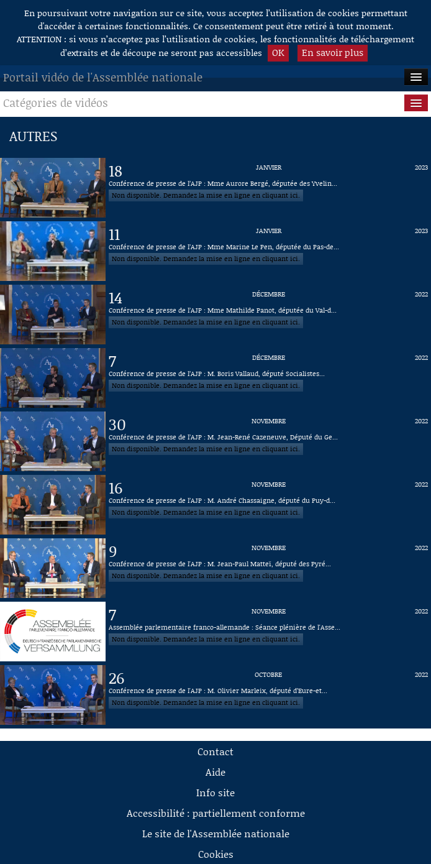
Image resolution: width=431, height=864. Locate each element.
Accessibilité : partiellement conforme (216, 813)
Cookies (216, 854)
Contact (215, 751)
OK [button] (278, 52)
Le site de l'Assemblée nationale (215, 833)
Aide (215, 772)
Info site (215, 792)
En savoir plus (332, 52)
